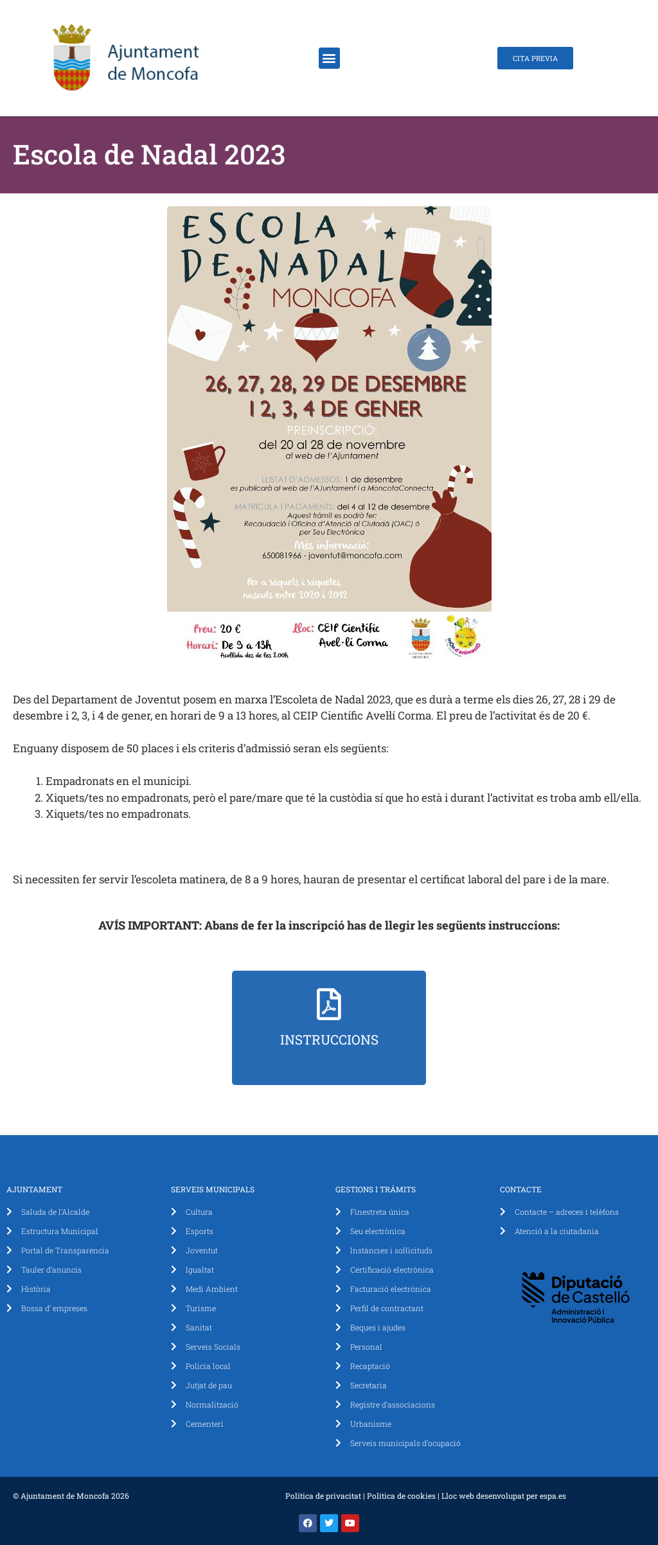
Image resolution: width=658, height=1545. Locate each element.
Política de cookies (401, 1495)
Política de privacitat (323, 1495)
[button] (329, 58)
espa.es (553, 1495)
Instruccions (329, 1039)
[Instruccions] (329, 1004)
